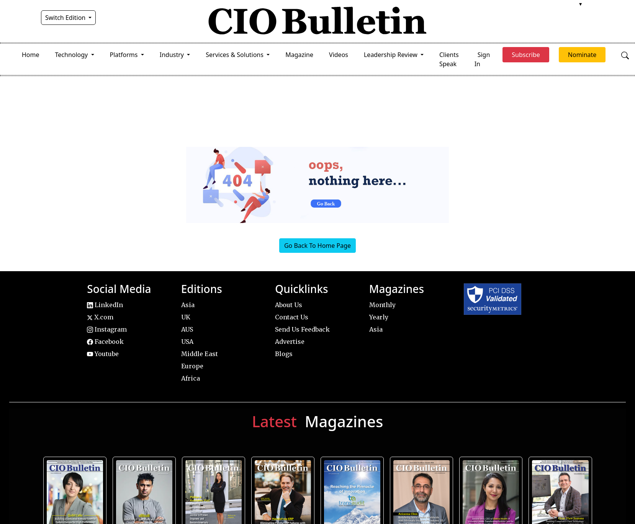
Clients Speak (449, 59)
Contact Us (291, 317)
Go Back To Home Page (317, 245)
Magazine (299, 54)
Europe (192, 366)
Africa (190, 378)
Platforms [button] (124, 54)
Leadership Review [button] (391, 54)
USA (187, 341)
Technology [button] (72, 54)
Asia (188, 305)
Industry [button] (172, 54)
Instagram (107, 329)
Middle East (199, 354)
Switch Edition (66, 17)
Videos (338, 54)
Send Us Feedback (302, 329)
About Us (288, 305)
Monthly (382, 305)
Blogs (284, 354)
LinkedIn (105, 305)
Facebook (105, 341)
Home (30, 54)
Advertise (289, 341)
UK (185, 317)
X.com (100, 317)
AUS (187, 329)
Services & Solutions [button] (235, 54)
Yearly (378, 317)
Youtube (103, 354)
